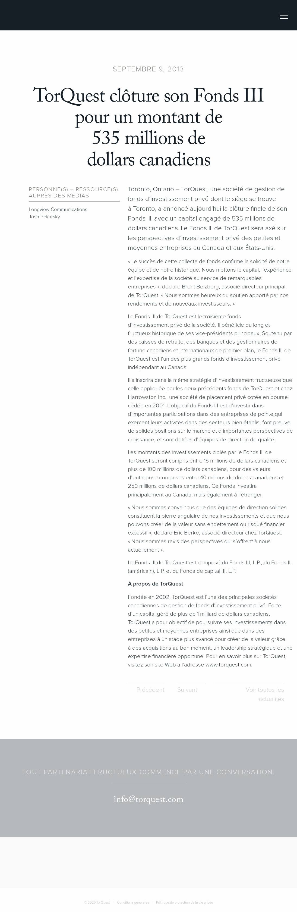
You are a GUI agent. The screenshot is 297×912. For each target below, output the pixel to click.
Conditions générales (133, 902)
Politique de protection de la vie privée (184, 902)
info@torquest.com (149, 799)
